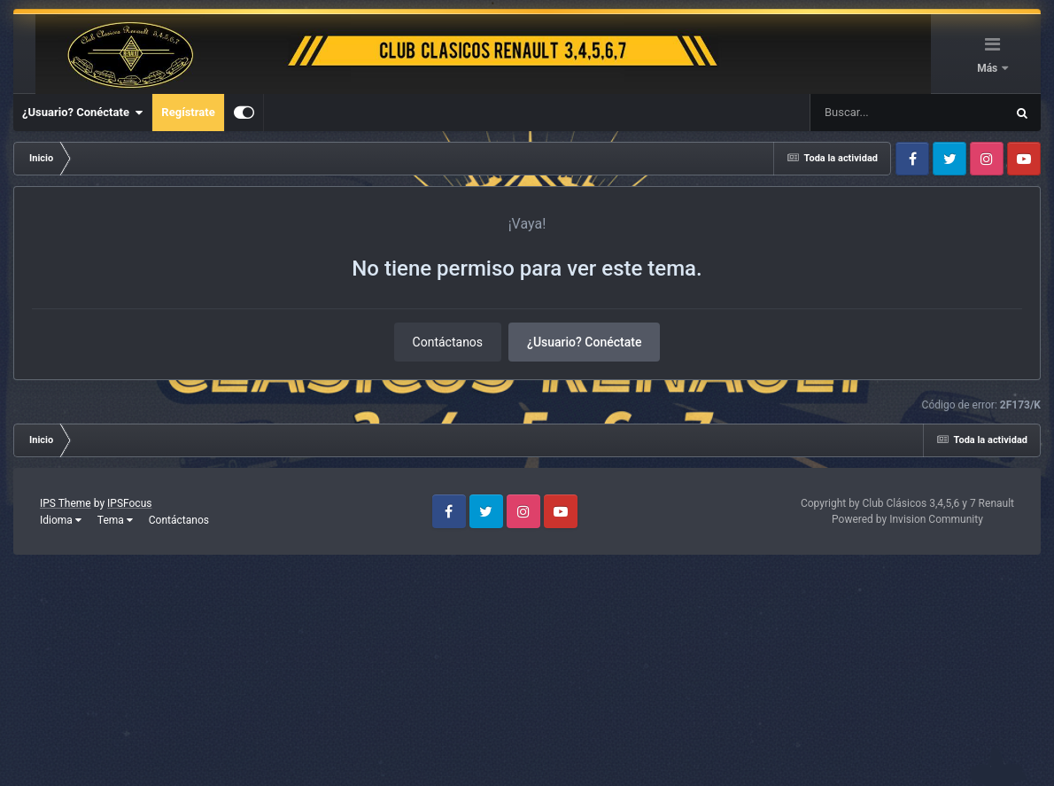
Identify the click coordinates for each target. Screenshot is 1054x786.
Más (988, 68)
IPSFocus (129, 503)
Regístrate (187, 112)
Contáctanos (448, 342)
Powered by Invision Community (907, 519)
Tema (115, 520)
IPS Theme (65, 503)
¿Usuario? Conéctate (82, 112)
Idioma (60, 520)
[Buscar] (855, 112)
